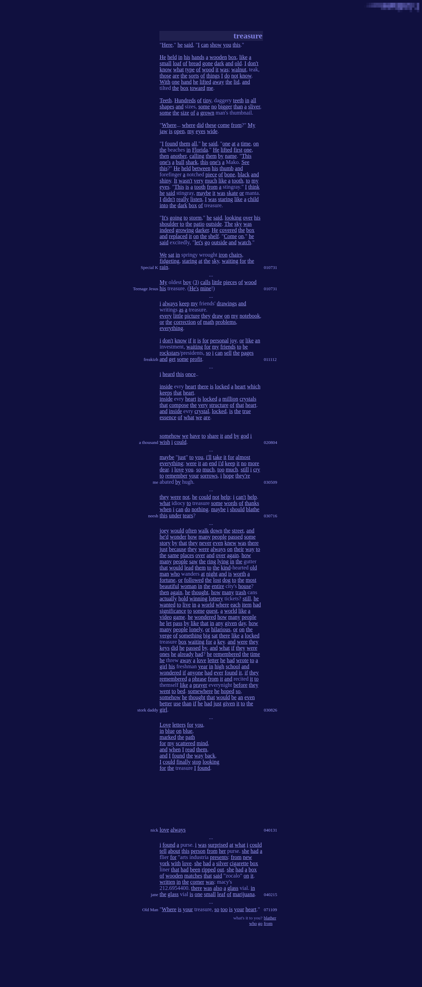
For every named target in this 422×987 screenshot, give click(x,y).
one (176, 82)
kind (225, 568)
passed (235, 537)
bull (180, 162)
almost (243, 457)
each (235, 605)
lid (236, 82)
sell (227, 353)
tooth (237, 181)
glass (232, 888)
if (190, 340)
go (207, 242)
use (177, 703)
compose (179, 405)
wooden (218, 57)
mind (202, 743)
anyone (195, 672)
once (190, 374)
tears (188, 515)
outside (214, 224)
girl (163, 666)
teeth (238, 100)
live (186, 605)
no (214, 106)
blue (170, 731)
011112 (270, 359)
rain (164, 267)
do (227, 76)
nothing (200, 509)
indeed (167, 230)
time (245, 143)
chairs (235, 255)
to (248, 181)
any (220, 623)
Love (165, 725)
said (188, 45)
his (187, 57)
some (204, 106)
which (254, 386)
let (169, 623)
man (164, 574)
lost (217, 580)
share (213, 436)
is (171, 131)
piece (211, 174)
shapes (167, 106)
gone (207, 63)
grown (207, 113)
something (190, 635)
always (170, 303)
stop (196, 762)
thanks (252, 503)
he (180, 45)
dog (226, 580)
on (256, 143)
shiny (165, 181)
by (221, 156)
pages (247, 353)
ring (211, 561)
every (166, 316)
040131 (270, 830)
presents (219, 857)
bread (195, 63)
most (251, 580)
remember (176, 476)
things (213, 76)
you (227, 45)
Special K (149, 267)
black (244, 174)
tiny (207, 100)
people (219, 537)
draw (217, 316)
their (239, 549)
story (165, 543)
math (208, 322)
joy (233, 340)
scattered (185, 743)
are (175, 76)
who (175, 574)
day (242, 623)
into (164, 205)
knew (231, 543)
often (191, 530)
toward (197, 88)
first (237, 150)
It (175, 181)
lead (189, 568)
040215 (270, 894)
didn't (169, 199)
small (166, 63)
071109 (270, 909)
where (188, 125)
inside (166, 386)
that (177, 393)
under (175, 515)
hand (186, 82)
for (243, 261)
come (224, 125)
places (187, 555)
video (166, 617)
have (195, 436)
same (173, 555)
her (222, 851)
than (238, 106)
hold (183, 598)
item (246, 605)
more (253, 463)
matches (193, 876)
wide (212, 131)
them (184, 143)
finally (183, 762)
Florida (200, 150)
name (231, 156)
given (231, 623)
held (172, 57)
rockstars (170, 353)
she (245, 851)
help (225, 497)
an (257, 340)
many (204, 537)
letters (178, 725)
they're (242, 476)
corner (197, 882)
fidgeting (170, 261)
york (165, 863)
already (186, 654)
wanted (168, 605)
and (229, 63)
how (192, 537)
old (238, 63)
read (190, 749)
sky (238, 224)
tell (163, 851)
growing (185, 230)
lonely (196, 629)
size (185, 113)
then (164, 156)
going (176, 218)
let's (198, 242)
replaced (178, 236)
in (180, 57)
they (206, 316)
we (199, 417)
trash (241, 592)
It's (165, 218)
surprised (218, 845)
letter (213, 660)
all (253, 100)
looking (233, 218)
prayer (200, 685)
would (177, 530)
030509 (270, 482)
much (211, 181)
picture (192, 316)
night (211, 574)
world (208, 605)
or (241, 193)
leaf (221, 894)
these (210, 125)
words (230, 503)
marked (168, 737)
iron (223, 255)
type (190, 69)
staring (225, 199)
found (171, 143)
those (165, 76)
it (217, 69)
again (233, 555)
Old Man (150, 909)
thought (200, 592)
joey (164, 530)
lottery (216, 598)
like (243, 57)
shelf (213, 236)
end (213, 463)
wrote (242, 660)
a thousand (148, 442)
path (190, 737)
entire (218, 586)
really (183, 199)
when (166, 509)
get (172, 359)
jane (154, 894)
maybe (203, 193)
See (245, 162)
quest (212, 611)
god (245, 436)
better (166, 703)
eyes (200, 131)
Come (230, 236)
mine (205, 288)
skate (232, 193)
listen (196, 199)
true (246, 411)
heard (168, 374)
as (181, 310)
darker (202, 230)
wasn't (185, 181)
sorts (194, 76)
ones (165, 654)
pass (178, 623)
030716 (270, 515)
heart (190, 386)
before (240, 685)
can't (241, 497)
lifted (205, 82)
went (165, 691)
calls (205, 282)
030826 (270, 710)
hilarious (220, 629)
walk (203, 530)
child (253, 199)
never (205, 543)
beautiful (169, 586)
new (247, 857)
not (234, 76)
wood (208, 69)
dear (164, 469)
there (202, 386)
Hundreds (185, 100)
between (201, 168)
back (210, 756)
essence (168, 417)
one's (165, 162)
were (191, 463)
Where (169, 125)
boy (187, 282)
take (217, 457)
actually (168, 598)
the (184, 76)
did (200, 125)
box (232, 57)
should (237, 509)
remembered (227, 654)
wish (165, 442)
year (203, 666)
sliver (254, 106)
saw (193, 561)
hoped (227, 691)
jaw (164, 131)
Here (167, 45)
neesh (153, 515)
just (182, 457)
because (177, 549)
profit (196, 359)
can (204, 45)
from (236, 125)
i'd (221, 463)
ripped (209, 869)
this (236, 45)
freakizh (151, 359)
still (245, 469)
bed (181, 691)
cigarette (239, 863)
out (220, 869)
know (166, 69)
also (217, 888)
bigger (225, 106)
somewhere (200, 691)
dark (219, 63)
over (248, 218)
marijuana (244, 894)
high (219, 666)
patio (199, 224)
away (218, 82)
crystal (201, 411)
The (229, 224)
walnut (238, 69)
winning (198, 598)
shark (192, 162)
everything (171, 328)
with (176, 863)
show (216, 45)
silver (222, 863)
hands (198, 57)
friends (228, 347)
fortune (168, 580)
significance (173, 611)
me (209, 88)
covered (228, 230)
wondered (205, 617)
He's (194, 288)
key (221, 642)
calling (196, 156)
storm (195, 218)
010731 (270, 267)
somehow (170, 436)
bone (229, 174)
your (194, 476)
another (178, 156)
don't (253, 63)
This (246, 156)
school (233, 666)
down (216, 530)
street (238, 530)
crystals (248, 399)
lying (223, 561)
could (180, 442)
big (206, 635)
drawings (227, 303)
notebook (250, 316)
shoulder (169, 224)
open (179, 131)
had (257, 605)
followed (194, 580)
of (185, 63)
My (251, 125)
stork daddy (147, 710)
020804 (270, 442)
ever (219, 672)
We (163, 255)
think (254, 187)
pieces (230, 282)
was (224, 69)
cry (256, 469)
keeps (166, 393)
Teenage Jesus (145, 288)
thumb (226, 168)
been (195, 869)
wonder (178, 537)
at (234, 143)
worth (239, 574)
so (208, 353)
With (165, 82)
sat (171, 255)
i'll (209, 457)
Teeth (166, 100)
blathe (252, 509)
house (244, 586)
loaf (177, 63)
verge (166, 635)
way (250, 549)
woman (188, 586)
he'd (164, 537)
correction (184, 322)
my (190, 131)
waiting (230, 261)
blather (270, 917)
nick (154, 830)
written (167, 882)
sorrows (209, 476)
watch (244, 242)
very (198, 181)
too (220, 469)
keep (184, 303)
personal (219, 340)
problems (226, 322)
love (179, 469)
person (198, 851)
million (230, 399)
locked (222, 386)
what (178, 69)
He (163, 57)
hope (228, 476)
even (218, 543)
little (217, 282)
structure (218, 405)
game (179, 617)
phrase (199, 679)
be (245, 347)
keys (165, 648)
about (174, 851)
